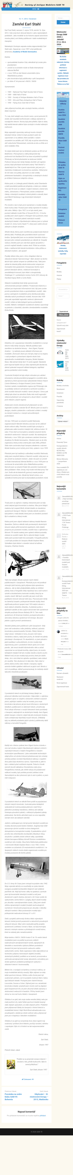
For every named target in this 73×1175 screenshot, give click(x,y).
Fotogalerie (62, 209)
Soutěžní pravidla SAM (61, 122)
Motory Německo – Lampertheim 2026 (62, 461)
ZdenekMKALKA (67, 496)
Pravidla (59, 396)
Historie (59, 275)
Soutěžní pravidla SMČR (61, 131)
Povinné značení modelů (61, 150)
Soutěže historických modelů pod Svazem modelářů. (66, 562)
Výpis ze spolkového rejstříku (62, 181)
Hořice (59, 438)
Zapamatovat (62, 311)
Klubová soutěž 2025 (64, 541)
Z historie (60, 406)
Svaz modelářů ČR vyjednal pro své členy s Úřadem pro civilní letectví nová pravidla (63, 472)
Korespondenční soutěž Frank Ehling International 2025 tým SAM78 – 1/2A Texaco (67, 588)
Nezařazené (60, 389)
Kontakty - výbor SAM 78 (62, 197)
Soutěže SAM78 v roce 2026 (62, 112)
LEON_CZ (64, 623)
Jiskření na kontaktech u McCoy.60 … (64, 633)
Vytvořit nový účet (62, 325)
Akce (58, 268)
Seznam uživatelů (62, 673)
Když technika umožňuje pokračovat (67, 501)
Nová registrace (62, 683)
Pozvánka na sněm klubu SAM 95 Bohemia (13, 1097)
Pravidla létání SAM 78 (62, 140)
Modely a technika (63, 385)
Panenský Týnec (62, 442)
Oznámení (60, 393)
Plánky (59, 279)
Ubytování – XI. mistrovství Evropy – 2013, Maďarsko (39, 1097)
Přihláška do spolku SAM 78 (62, 165)
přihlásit (43, 1116)
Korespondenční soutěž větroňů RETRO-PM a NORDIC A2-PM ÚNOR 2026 (62, 450)
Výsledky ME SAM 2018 (67, 366)
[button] (34, 9)
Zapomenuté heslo (63, 686)
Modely (59, 272)
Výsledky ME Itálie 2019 (67, 354)
